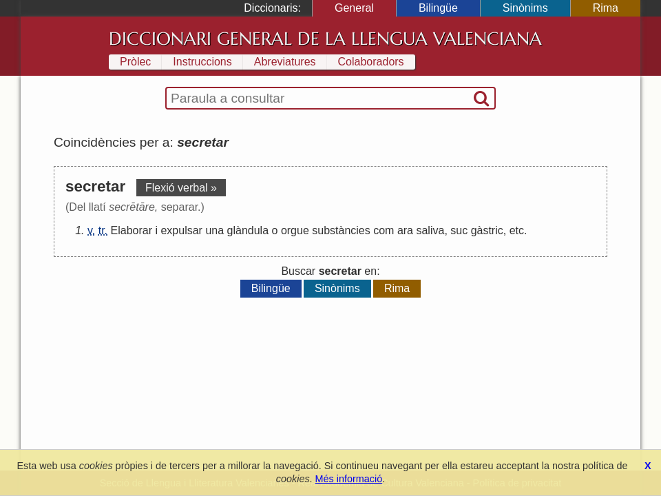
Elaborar (131, 230)
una (214, 230)
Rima (605, 8)
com (383, 230)
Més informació (349, 478)
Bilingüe (438, 8)
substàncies (341, 230)
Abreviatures (285, 62)
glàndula (248, 230)
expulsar (181, 230)
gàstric (487, 230)
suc (459, 230)
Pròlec (135, 62)
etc (517, 230)
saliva (430, 230)
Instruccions (202, 62)
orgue (295, 230)
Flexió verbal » (181, 188)
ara (405, 230)
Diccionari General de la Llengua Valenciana (325, 39)
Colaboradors (371, 62)
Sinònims (525, 8)
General (354, 8)
